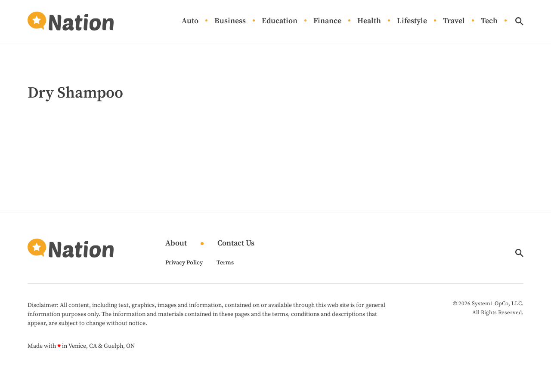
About (176, 243)
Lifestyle (412, 21)
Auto (190, 21)
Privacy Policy (184, 263)
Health (369, 21)
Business (230, 21)
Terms (225, 263)
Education (279, 21)
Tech (489, 21)
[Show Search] (519, 21)
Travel (454, 21)
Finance (327, 21)
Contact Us (235, 243)
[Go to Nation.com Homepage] (71, 21)
